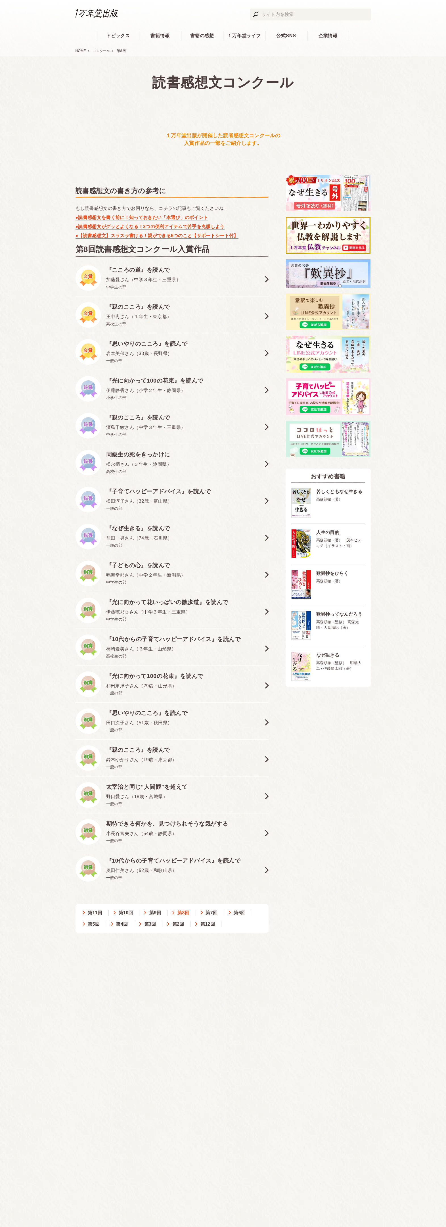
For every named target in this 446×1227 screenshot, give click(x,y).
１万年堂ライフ (244, 35)
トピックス (118, 35)
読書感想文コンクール (223, 82)
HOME (81, 51)
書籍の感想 (202, 35)
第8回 (121, 51)
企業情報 (328, 35)
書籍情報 (160, 35)
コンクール (101, 51)
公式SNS (286, 35)
